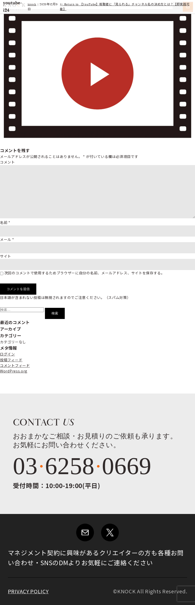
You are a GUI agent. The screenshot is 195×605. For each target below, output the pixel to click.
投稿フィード (11, 359)
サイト (5, 256)
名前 (5, 222)
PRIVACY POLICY (28, 591)
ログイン (7, 354)
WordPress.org (13, 370)
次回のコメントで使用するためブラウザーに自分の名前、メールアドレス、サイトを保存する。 (84, 272)
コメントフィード (15, 365)
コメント (7, 162)
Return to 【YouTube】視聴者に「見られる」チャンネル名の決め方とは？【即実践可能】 (124, 7)
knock (32, 4)
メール (7, 239)
